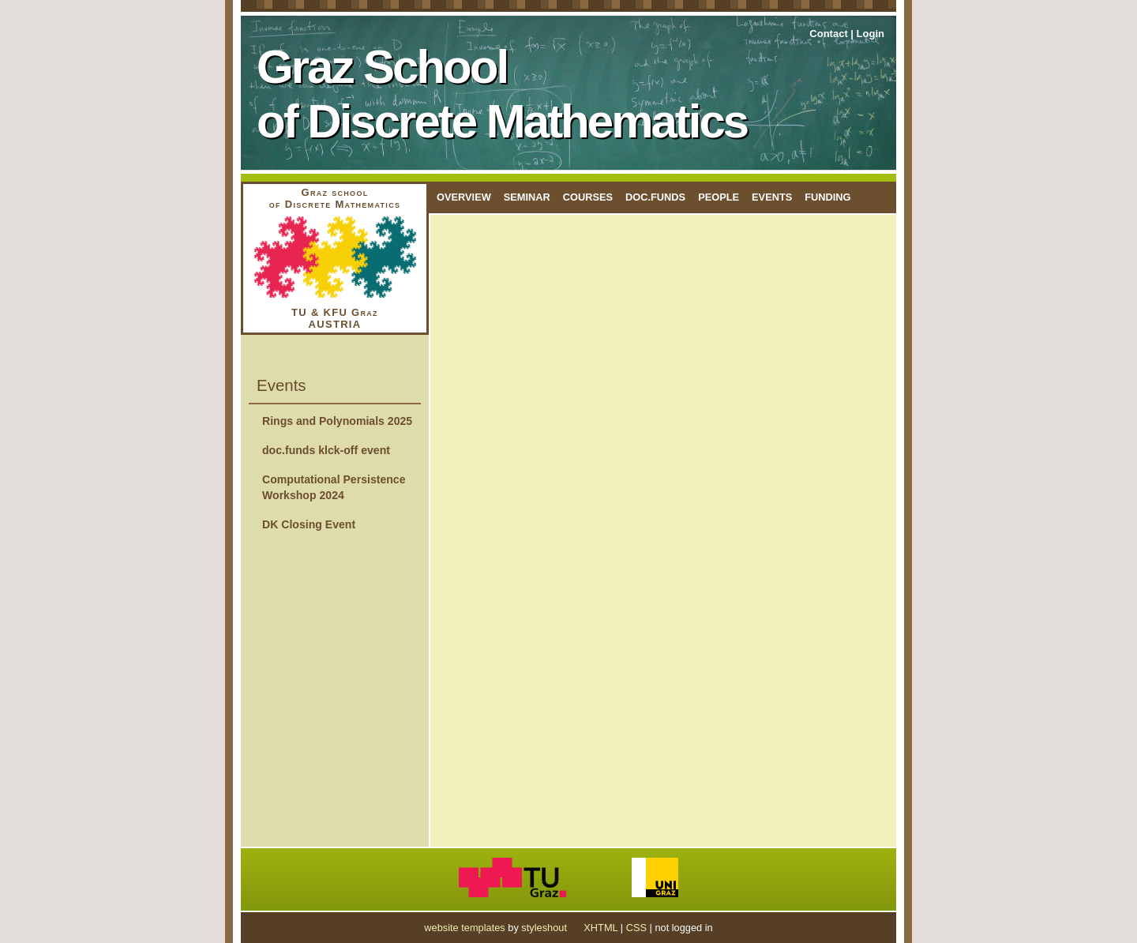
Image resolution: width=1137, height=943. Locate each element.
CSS (636, 928)
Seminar (527, 197)
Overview (464, 197)
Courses (588, 197)
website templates (464, 928)
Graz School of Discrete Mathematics (502, 94)
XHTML (600, 928)
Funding (827, 197)
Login (870, 33)
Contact (828, 33)
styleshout (544, 928)
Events (772, 197)
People (718, 197)
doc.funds (655, 197)
